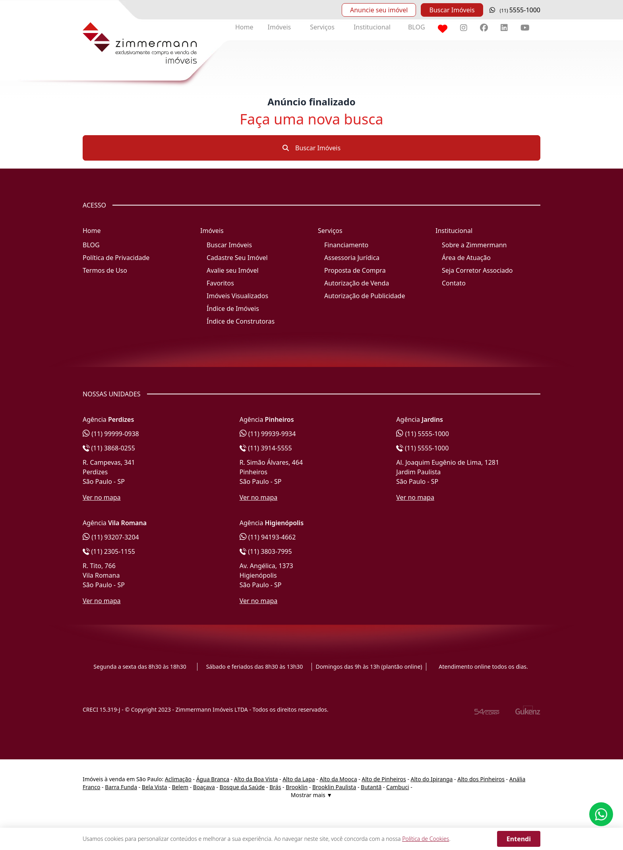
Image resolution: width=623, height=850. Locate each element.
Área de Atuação (466, 257)
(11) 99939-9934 (268, 433)
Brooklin (297, 787)
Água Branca (212, 779)
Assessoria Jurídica (351, 257)
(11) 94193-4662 (268, 537)
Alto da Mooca (338, 779)
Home (244, 27)
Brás (275, 787)
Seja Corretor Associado (477, 270)
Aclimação (178, 779)
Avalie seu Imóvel (233, 270)
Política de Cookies (425, 838)
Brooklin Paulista (334, 787)
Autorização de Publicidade (364, 295)
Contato (454, 283)
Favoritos (220, 283)
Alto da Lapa (298, 779)
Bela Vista (154, 787)
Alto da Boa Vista (256, 779)
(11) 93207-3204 (111, 537)
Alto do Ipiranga (432, 779)
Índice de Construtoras (241, 321)
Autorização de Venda (356, 283)
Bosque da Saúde (242, 787)
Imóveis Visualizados (237, 295)
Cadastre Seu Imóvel (237, 257)
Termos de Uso (105, 270)
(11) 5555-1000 (422, 433)
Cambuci (397, 787)
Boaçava (204, 787)
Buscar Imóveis (451, 10)
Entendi (519, 838)
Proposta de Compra (355, 270)
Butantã (371, 787)
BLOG (416, 27)
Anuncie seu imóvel (379, 10)
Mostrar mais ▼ (311, 795)
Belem (180, 787)
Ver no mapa (102, 497)
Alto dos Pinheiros (481, 779)
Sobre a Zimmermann (474, 245)
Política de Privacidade (116, 257)
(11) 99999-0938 (111, 433)
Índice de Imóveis (233, 308)
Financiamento (346, 245)
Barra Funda (121, 787)
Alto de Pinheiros (384, 779)
